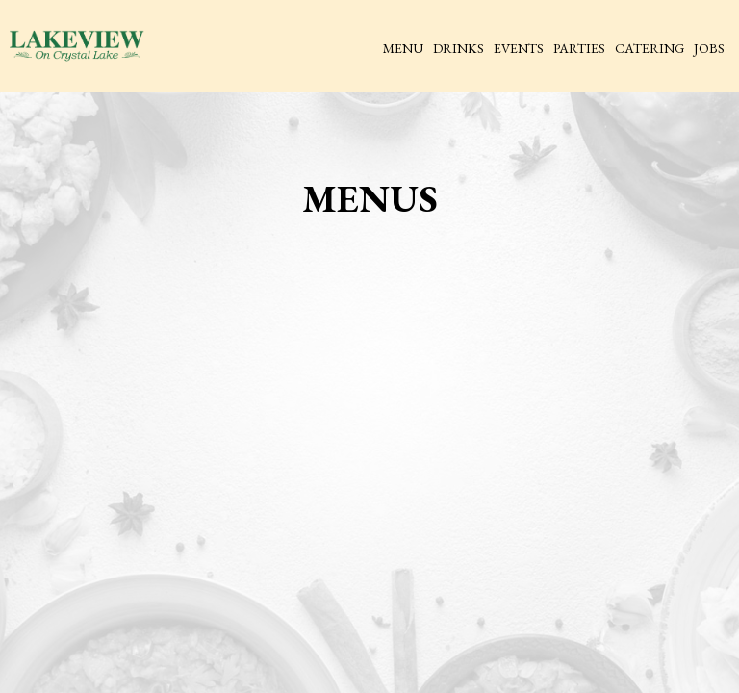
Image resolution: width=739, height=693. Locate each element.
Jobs (709, 48)
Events (519, 48)
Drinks (458, 48)
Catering (649, 48)
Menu (403, 48)
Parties (579, 48)
